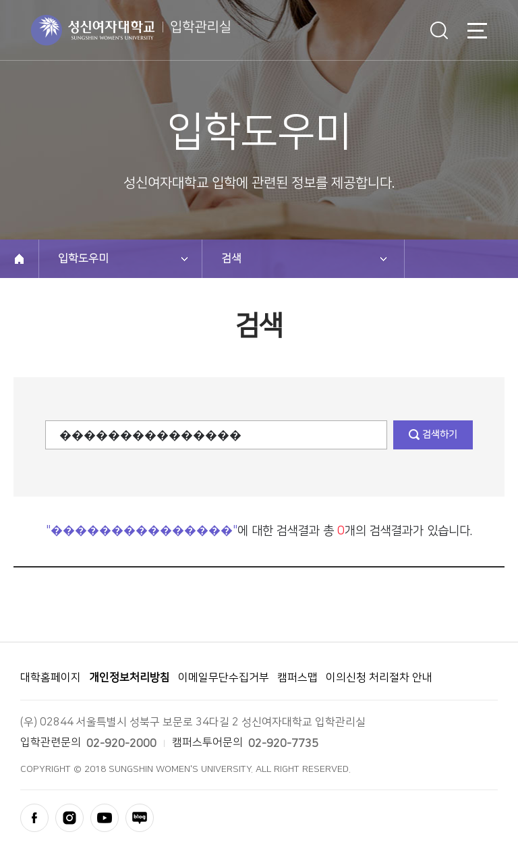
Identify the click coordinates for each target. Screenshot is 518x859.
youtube (104, 818)
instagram (69, 818)
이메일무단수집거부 (223, 677)
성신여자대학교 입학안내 (131, 30)
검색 (439, 30)
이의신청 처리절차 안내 (379, 677)
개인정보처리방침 (129, 677)
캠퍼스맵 (297, 677)
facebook (34, 818)
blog (139, 818)
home (19, 259)
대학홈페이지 (50, 677)
